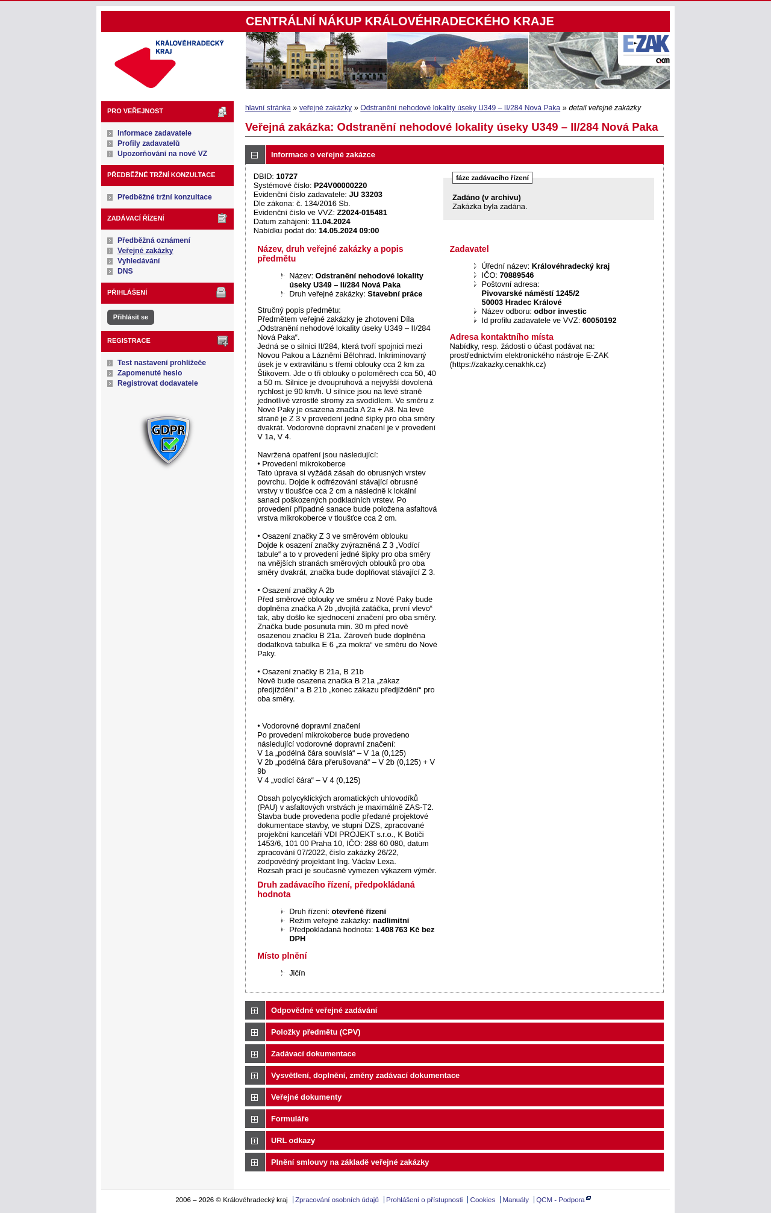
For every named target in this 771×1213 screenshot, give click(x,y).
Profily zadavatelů (148, 143)
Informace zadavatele (154, 133)
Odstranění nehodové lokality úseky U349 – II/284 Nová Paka (460, 108)
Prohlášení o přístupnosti (424, 1199)
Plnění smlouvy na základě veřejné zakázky (350, 1162)
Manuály (515, 1199)
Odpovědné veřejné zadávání (324, 1010)
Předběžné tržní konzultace (164, 197)
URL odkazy (293, 1140)
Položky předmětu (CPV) (316, 1031)
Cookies (483, 1199)
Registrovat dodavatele (157, 383)
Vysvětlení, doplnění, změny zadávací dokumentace (365, 1075)
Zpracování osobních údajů (337, 1199)
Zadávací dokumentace (313, 1053)
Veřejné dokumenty (306, 1097)
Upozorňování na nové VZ (162, 153)
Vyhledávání (138, 261)
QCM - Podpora (560, 1199)
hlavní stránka (268, 108)
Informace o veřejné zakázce (323, 154)
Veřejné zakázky (145, 250)
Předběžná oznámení (153, 240)
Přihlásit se (130, 317)
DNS (125, 271)
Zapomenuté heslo (149, 373)
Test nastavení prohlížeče (161, 363)
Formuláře (290, 1118)
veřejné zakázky (325, 108)
